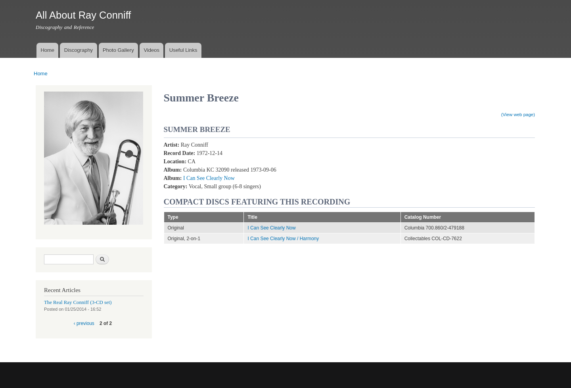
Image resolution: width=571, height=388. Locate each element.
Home (47, 50)
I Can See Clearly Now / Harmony (283, 238)
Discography (78, 50)
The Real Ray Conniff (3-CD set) (78, 302)
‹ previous (84, 323)
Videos (151, 50)
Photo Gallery (118, 50)
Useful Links (183, 50)
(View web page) (518, 114)
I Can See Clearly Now (209, 178)
